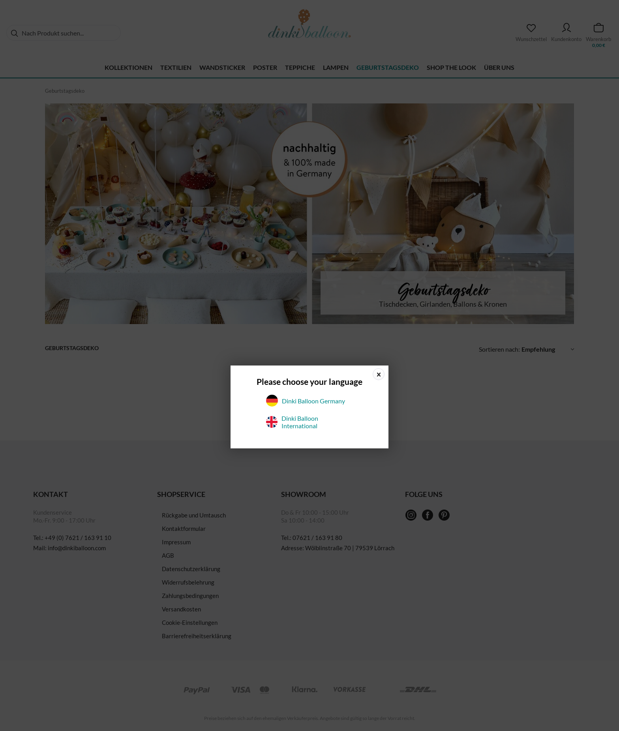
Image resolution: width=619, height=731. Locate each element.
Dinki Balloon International (292, 421)
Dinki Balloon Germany (305, 401)
